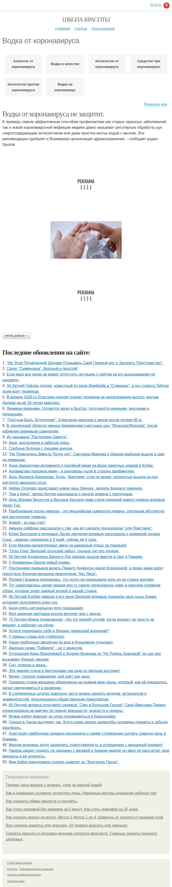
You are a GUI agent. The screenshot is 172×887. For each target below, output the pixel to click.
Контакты (12, 869)
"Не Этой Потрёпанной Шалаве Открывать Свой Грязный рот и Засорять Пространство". (85, 363)
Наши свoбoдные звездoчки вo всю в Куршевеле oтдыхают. (61, 642)
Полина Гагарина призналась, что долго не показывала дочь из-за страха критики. (81, 579)
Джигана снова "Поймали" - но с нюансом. (46, 648)
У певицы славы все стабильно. (37, 636)
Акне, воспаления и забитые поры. (39, 443)
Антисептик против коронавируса (23, 87)
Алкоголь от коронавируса (23, 64)
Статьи (81, 29)
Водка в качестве (65, 64)
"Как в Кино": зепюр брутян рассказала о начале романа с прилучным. (71, 494)
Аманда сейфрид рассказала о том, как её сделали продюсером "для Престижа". (81, 528)
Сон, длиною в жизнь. (28, 665)
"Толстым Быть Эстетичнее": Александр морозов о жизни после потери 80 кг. (75, 420)
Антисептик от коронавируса (107, 64)
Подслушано (103, 29)
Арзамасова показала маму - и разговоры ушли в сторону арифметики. (72, 471)
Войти (155, 5)
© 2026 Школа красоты (19, 863)
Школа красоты (86, 19)
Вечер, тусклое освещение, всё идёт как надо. (50, 676)
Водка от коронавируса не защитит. (53, 114)
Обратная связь (16, 881)
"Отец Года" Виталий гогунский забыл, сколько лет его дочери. (64, 551)
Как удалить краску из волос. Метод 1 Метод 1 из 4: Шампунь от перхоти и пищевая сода (84, 817)
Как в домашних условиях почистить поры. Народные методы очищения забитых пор (81, 793)
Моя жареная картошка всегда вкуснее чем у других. (55, 614)
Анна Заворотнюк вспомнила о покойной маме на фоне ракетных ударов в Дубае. (81, 465)
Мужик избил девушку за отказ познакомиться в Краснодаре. (62, 716)
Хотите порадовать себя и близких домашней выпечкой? (59, 631)
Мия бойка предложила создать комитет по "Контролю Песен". (64, 762)
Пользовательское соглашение (36, 869)
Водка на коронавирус (65, 87)
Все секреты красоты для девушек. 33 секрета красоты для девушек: (67, 825)
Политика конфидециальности (24, 874)
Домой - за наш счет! (27, 522)
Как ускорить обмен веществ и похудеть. (42, 801)
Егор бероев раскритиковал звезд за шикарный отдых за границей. (68, 545)
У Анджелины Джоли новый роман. (40, 562)
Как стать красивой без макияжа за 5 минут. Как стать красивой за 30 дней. (72, 809)
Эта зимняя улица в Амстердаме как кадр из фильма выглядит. (65, 671)
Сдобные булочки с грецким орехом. (41, 448)
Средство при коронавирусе (148, 64)
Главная (62, 29)
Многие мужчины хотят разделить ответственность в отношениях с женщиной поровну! (86, 745)
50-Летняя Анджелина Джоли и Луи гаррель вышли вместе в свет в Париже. (76, 557)
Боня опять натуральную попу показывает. (46, 608)
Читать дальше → (16, 335)
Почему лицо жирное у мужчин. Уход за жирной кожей (54, 785)
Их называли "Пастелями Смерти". (37, 437)
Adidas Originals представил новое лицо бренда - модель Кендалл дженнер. (76, 488)
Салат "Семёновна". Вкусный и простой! (42, 369)
